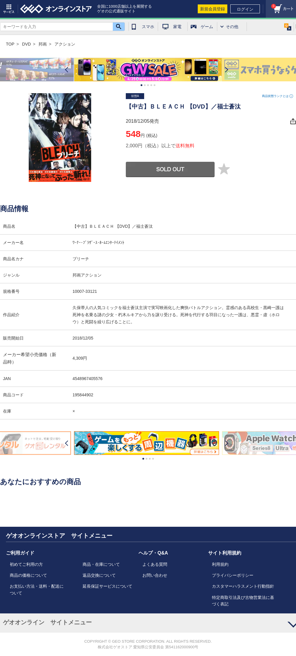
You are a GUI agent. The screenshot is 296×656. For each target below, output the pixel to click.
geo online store (56, 9)
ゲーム (207, 26)
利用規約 (220, 564)
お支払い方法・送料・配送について (37, 589)
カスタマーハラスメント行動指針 (243, 586)
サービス (9, 9)
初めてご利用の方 (26, 564)
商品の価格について (28, 575)
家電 (177, 26)
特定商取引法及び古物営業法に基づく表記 (243, 600)
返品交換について (99, 575)
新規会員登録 (212, 9)
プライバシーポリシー (232, 575)
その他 (232, 26)
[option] (148, 70)
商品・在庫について (101, 564)
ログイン (245, 9)
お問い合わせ (154, 575)
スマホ (148, 26)
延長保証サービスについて (107, 586)
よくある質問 (154, 564)
